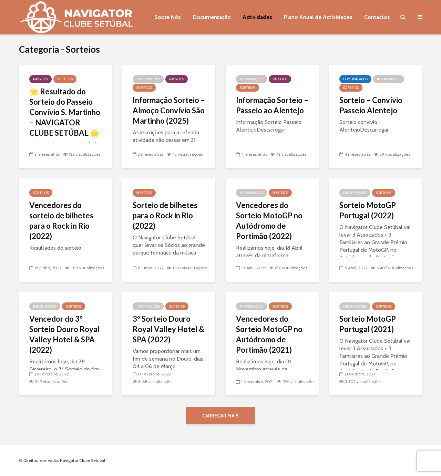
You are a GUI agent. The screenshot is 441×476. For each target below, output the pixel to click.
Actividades (257, 17)
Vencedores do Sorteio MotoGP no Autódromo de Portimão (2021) (269, 334)
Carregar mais (220, 416)
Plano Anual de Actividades (318, 17)
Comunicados (355, 79)
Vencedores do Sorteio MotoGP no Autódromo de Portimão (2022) (269, 220)
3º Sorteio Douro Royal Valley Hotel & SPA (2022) (168, 329)
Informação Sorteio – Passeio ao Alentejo (272, 105)
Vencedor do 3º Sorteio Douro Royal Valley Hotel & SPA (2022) (64, 334)
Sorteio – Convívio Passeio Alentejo (370, 105)
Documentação (212, 17)
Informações (148, 79)
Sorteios (65, 79)
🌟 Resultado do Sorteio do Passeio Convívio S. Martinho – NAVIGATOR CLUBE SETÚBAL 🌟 (64, 112)
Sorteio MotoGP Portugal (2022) (367, 210)
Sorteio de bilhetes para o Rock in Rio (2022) (165, 215)
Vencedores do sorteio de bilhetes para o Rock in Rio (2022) (61, 220)
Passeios (40, 79)
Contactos (377, 17)
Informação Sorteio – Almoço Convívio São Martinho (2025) (169, 110)
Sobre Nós (167, 17)
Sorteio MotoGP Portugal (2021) (367, 324)
